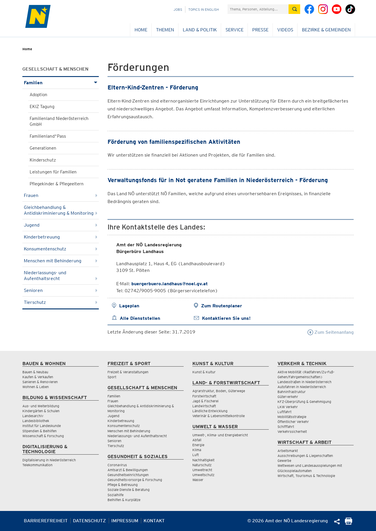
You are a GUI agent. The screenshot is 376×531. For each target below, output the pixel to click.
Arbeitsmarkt (287, 451)
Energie (198, 445)
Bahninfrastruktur (291, 392)
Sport (112, 377)
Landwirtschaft (204, 406)
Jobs (177, 9)
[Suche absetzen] (294, 9)
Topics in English (203, 9)
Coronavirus (117, 465)
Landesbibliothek (35, 421)
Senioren (60, 290)
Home (141, 30)
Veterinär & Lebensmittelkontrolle (218, 416)
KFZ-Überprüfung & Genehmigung (304, 401)
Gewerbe (284, 460)
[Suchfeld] (258, 9)
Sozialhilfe (115, 495)
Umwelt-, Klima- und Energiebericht (220, 435)
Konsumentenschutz (60, 249)
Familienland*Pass (48, 136)
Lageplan (129, 305)
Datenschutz (89, 520)
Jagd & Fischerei (205, 401)
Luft (195, 455)
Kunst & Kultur (204, 372)
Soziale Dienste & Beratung (129, 489)
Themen (165, 30)
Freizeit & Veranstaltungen (128, 372)
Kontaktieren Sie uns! (226, 318)
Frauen (60, 195)
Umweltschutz (203, 475)
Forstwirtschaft (204, 396)
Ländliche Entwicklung (210, 411)
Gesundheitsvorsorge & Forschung (135, 480)
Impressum (124, 520)
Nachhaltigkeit (203, 460)
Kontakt (154, 520)
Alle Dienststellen (140, 318)
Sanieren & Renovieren (40, 382)
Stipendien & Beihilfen (39, 431)
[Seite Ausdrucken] (348, 523)
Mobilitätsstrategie (291, 417)
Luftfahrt (284, 412)
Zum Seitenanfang (330, 332)
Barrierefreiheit (46, 520)
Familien (60, 82)
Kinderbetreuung (60, 237)
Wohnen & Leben (35, 387)
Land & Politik (200, 30)
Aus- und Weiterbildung (40, 406)
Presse (260, 30)
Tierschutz (60, 302)
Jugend (60, 225)
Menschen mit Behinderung (60, 260)
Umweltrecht (202, 470)
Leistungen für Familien (53, 172)
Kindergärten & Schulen (41, 411)
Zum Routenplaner (221, 305)
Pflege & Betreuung (123, 484)
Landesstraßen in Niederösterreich (304, 382)
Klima (196, 450)
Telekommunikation (37, 465)
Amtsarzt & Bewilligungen (128, 470)
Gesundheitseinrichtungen (128, 475)
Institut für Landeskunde (41, 426)
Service (234, 30)
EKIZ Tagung (42, 106)
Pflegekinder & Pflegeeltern (57, 183)
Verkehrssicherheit (292, 431)
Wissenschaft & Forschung (43, 436)
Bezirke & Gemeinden (326, 30)
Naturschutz (202, 465)
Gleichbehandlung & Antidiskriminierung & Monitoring (60, 210)
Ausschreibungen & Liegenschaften (305, 455)
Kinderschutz (43, 160)
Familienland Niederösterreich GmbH (59, 121)
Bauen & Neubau (35, 372)
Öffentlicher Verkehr (293, 421)
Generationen (43, 148)
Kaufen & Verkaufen (37, 377)
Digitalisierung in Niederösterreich (49, 460)
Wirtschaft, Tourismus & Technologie (306, 475)
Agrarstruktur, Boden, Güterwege (218, 391)
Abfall (196, 440)
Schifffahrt (285, 426)
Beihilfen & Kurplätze (124, 500)
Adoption (38, 94)
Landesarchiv (32, 416)
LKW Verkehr (287, 407)
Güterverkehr (287, 396)
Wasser (197, 480)
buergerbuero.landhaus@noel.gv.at (169, 283)
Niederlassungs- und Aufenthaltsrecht (60, 275)
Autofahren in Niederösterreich (301, 387)
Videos (285, 30)
